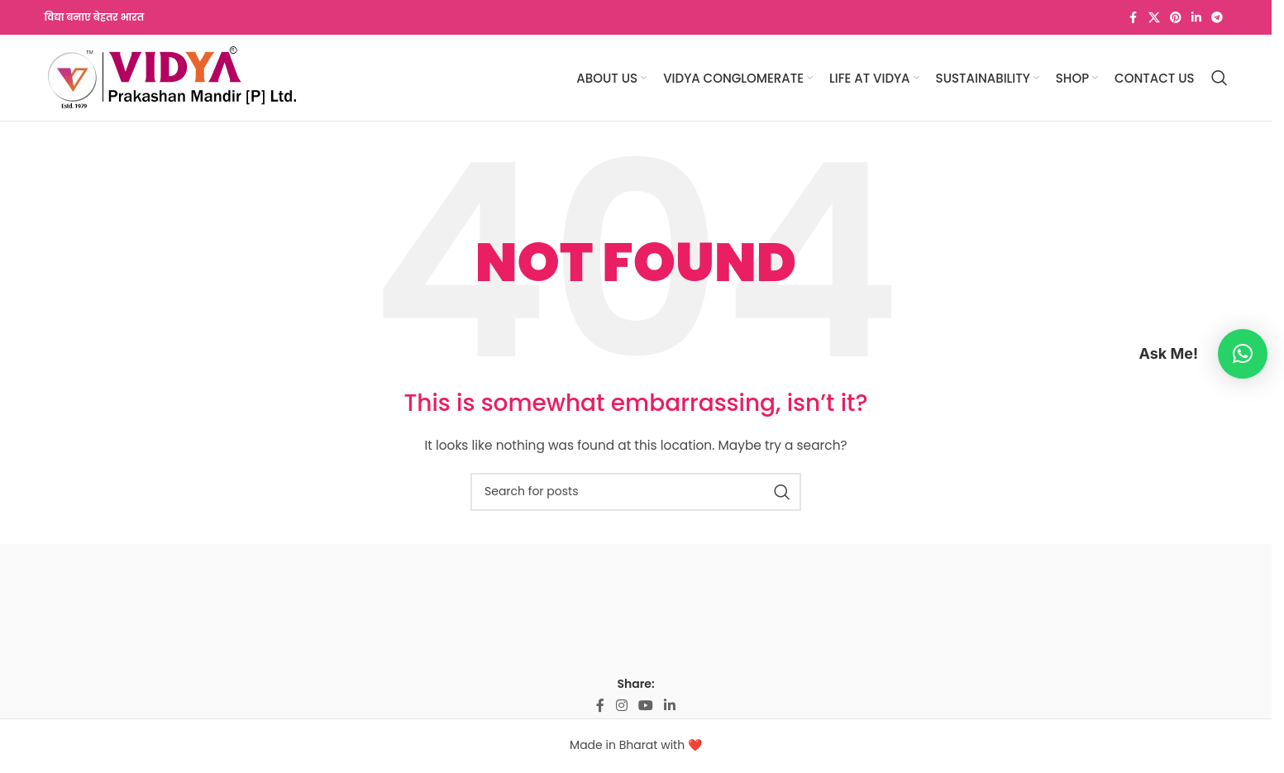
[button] (1242, 354)
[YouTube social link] (645, 705)
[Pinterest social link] (1175, 18)
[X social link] (1154, 18)
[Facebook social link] (1133, 18)
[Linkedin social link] (1196, 18)
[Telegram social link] (1217, 18)
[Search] (1219, 77)
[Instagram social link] (621, 705)
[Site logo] (172, 77)
